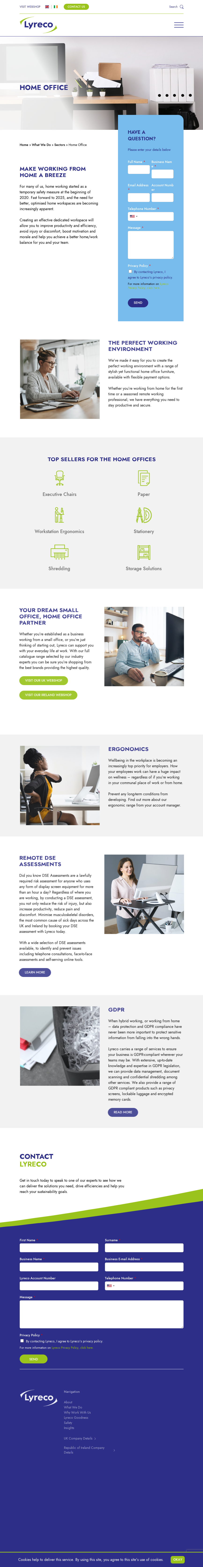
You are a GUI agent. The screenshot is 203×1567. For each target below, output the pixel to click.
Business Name (161, 164)
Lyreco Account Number (37, 1278)
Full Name (136, 162)
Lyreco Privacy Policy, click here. (148, 286)
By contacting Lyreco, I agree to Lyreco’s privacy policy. (64, 1341)
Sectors (59, 145)
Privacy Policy (139, 266)
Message (136, 228)
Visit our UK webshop (40, 680)
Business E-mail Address (124, 1259)
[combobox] (133, 216)
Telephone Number (143, 209)
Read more (117, 1112)
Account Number (162, 187)
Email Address (138, 187)
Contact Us (76, 7)
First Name (29, 1240)
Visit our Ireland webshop (45, 695)
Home (24, 145)
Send (138, 303)
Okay (177, 1559)
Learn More (29, 972)
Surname (113, 1240)
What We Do (41, 145)
